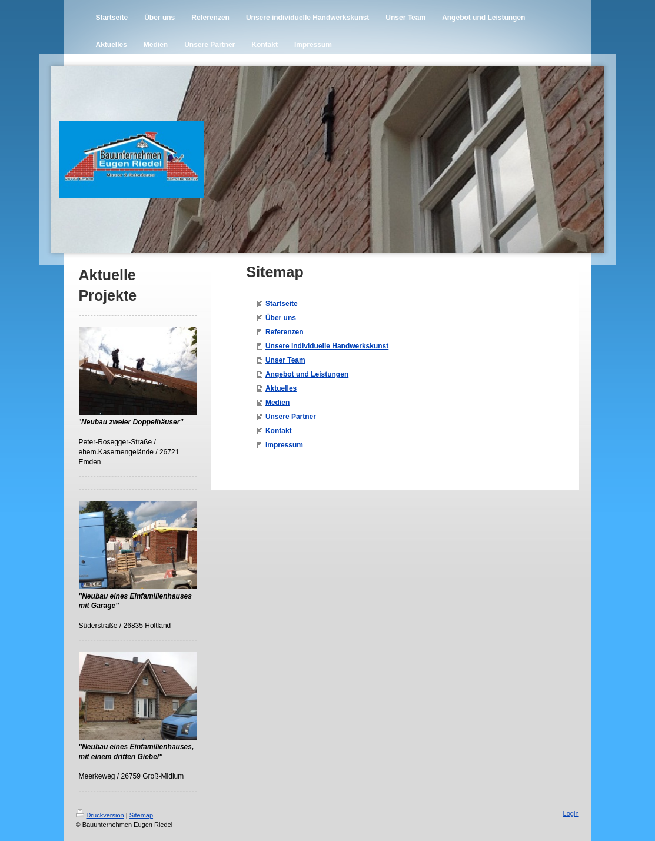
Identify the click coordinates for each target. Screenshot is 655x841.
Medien (277, 402)
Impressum (284, 445)
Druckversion (100, 815)
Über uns (280, 318)
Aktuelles (281, 388)
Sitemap (141, 815)
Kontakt (278, 431)
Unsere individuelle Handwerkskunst (326, 346)
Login (571, 813)
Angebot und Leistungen (306, 374)
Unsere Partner (290, 417)
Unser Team (285, 360)
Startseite (281, 304)
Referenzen (284, 332)
